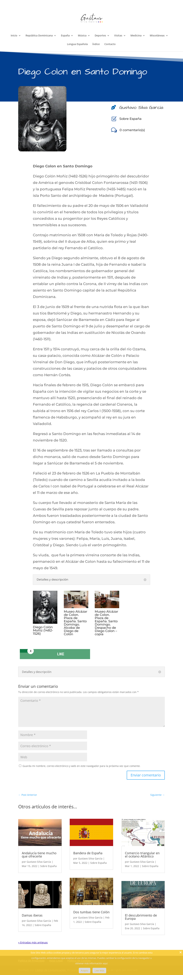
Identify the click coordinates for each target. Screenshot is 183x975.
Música (82, 35)
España (65, 35)
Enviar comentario (146, 775)
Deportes (100, 35)
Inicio (14, 35)
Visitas (118, 35)
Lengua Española (77, 44)
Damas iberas (32, 915)
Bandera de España (87, 853)
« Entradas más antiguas (33, 942)
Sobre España (130, 119)
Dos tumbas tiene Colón (91, 912)
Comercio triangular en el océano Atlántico (142, 854)
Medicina (136, 35)
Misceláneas (157, 35)
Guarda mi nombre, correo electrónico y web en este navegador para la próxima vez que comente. (81, 766)
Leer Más (99, 970)
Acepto (84, 970)
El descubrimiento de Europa (141, 917)
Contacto (110, 44)
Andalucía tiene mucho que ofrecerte (39, 854)
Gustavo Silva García (39, 861)
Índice (96, 44)
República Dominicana (39, 35)
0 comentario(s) (132, 130)
